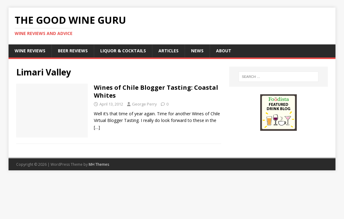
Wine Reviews (30, 51)
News (197, 51)
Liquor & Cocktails (123, 51)
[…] (97, 127)
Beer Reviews (73, 51)
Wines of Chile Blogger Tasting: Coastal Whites (156, 91)
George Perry (144, 104)
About (223, 51)
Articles (168, 51)
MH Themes (99, 164)
